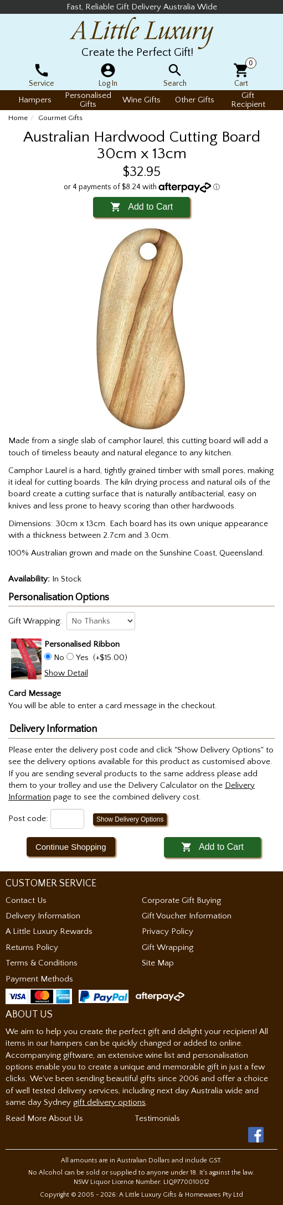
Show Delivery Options (129, 819)
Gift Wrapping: (35, 621)
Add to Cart (141, 206)
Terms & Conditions (42, 963)
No (59, 657)
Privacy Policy (167, 931)
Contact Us (26, 900)
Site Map (158, 963)
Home (18, 118)
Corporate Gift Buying (181, 900)
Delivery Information (43, 916)
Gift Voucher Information (186, 916)
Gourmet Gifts (60, 118)
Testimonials (157, 1118)
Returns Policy (32, 947)
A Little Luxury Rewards (49, 931)
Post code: (28, 818)
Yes (82, 657)
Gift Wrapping (167, 947)
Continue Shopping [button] (70, 846)
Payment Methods (39, 979)
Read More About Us (44, 1118)
